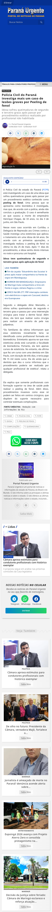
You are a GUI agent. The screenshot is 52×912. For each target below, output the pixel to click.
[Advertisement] (26, 54)
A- (39, 171)
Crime (8, 416)
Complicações (12, 426)
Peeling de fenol (25, 421)
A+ (47, 171)
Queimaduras (31, 426)
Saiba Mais (26, 513)
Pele (7, 432)
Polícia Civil (23, 416)
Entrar (7, 2)
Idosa (8, 421)
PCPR (45, 189)
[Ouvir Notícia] (7, 182)
